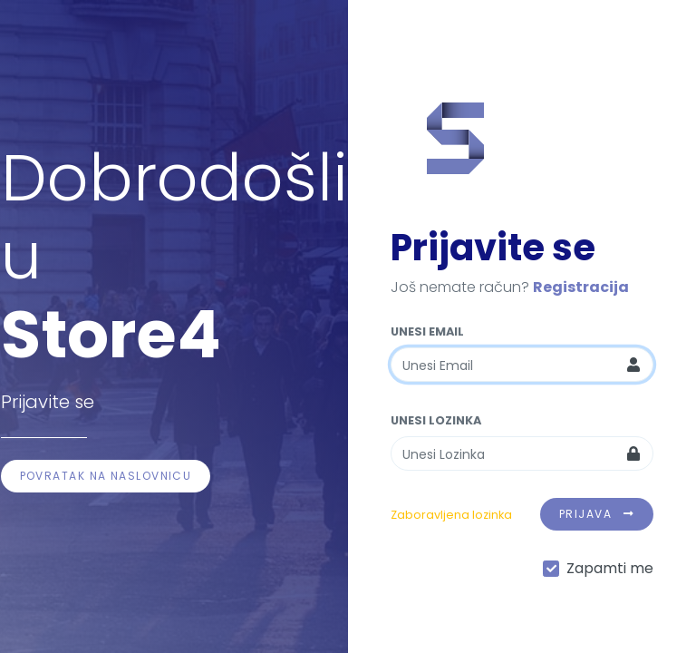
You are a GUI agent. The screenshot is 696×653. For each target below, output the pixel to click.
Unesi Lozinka (436, 420)
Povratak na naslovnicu (106, 475)
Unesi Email (427, 331)
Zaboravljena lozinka (451, 514)
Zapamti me (609, 568)
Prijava (596, 513)
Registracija (581, 287)
